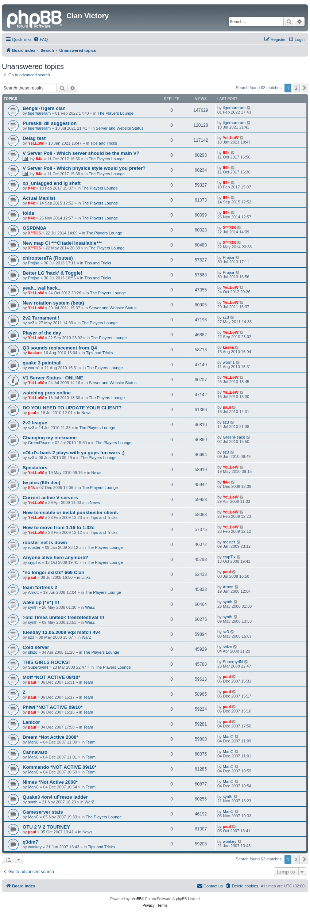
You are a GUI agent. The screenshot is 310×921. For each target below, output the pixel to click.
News (86, 412)
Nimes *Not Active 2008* (50, 782)
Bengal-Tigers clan (44, 108)
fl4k (39, 159)
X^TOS (34, 233)
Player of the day (42, 333)
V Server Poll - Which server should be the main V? (81, 153)
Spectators (35, 467)
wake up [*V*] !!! (41, 602)
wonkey (35, 847)
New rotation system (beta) (53, 303)
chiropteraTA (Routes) (48, 258)
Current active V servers (50, 497)
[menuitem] (40, 39)
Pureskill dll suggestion (50, 123)
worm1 (34, 368)
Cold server (36, 647)
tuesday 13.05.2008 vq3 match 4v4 (62, 632)
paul (32, 412)
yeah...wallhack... (42, 288)
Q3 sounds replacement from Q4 (60, 348)
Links (86, 577)
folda (28, 213)
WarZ (89, 607)
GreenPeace (39, 442)
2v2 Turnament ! (41, 318)
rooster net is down (45, 542)
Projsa (33, 263)
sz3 (31, 323)
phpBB (136, 899)
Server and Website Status (120, 128)
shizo (33, 652)
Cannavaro (35, 752)
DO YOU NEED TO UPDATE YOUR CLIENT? (72, 407)
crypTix (34, 562)
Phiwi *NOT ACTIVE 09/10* (52, 707)
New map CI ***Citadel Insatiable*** (62, 243)
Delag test (34, 138)
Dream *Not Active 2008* (50, 737)
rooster (34, 547)
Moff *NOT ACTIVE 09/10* (51, 677)
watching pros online (47, 392)
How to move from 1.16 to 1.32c (58, 527)
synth (33, 607)
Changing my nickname (50, 437)
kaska (33, 353)
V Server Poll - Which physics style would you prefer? (84, 168)
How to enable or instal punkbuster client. (70, 512)
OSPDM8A (34, 228)
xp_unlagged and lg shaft (52, 183)
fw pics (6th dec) (41, 482)
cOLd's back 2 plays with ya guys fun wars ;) (73, 452)
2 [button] (296, 88)
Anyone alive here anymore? (55, 557)
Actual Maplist (39, 198)
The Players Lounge (115, 113)
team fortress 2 (40, 587)
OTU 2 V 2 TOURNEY (46, 827)
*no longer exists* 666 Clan (53, 572)
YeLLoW (36, 143)
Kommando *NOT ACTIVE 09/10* (60, 767)
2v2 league (35, 422)
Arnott (33, 592)
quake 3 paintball (42, 363)
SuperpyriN (38, 667)
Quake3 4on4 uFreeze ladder (55, 797)
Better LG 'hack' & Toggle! (52, 273)
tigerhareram (39, 113)
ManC (33, 742)
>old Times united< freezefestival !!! (63, 617)
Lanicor (31, 722)
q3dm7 (30, 842)
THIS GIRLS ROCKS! (46, 662)
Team (88, 682)
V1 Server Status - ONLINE (53, 378)
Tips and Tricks (103, 143)
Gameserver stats (43, 812)
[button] (304, 88)
